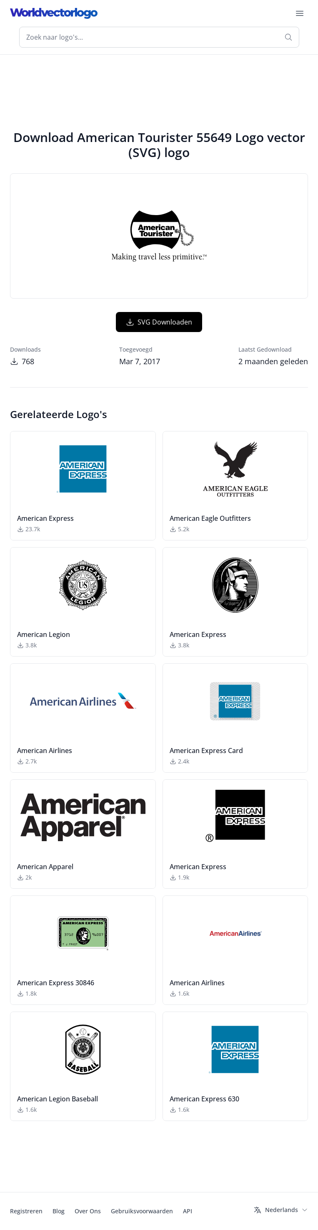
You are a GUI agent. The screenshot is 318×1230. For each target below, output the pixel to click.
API (187, 1211)
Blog (59, 1211)
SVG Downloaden (159, 322)
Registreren (26, 1211)
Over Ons (88, 1211)
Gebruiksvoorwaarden (142, 1211)
